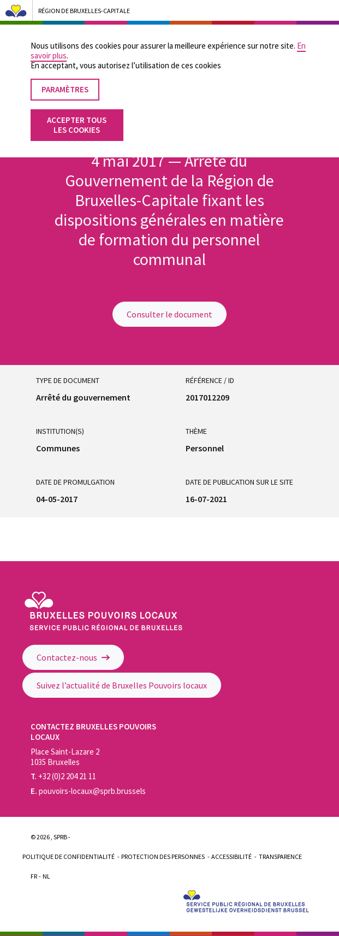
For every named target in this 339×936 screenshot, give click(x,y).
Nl (46, 876)
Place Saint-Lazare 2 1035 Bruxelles (65, 756)
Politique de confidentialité (68, 856)
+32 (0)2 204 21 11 (63, 776)
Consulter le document (169, 314)
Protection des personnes (163, 856)
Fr (34, 876)
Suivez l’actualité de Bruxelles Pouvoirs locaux (122, 685)
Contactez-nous (73, 657)
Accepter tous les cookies (76, 112)
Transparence (280, 856)
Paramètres (64, 76)
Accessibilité (231, 856)
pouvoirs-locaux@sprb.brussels (88, 791)
